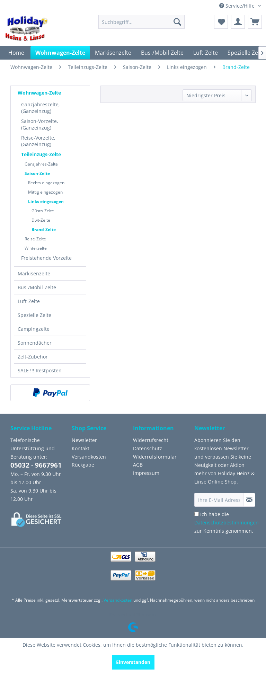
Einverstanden (133, 662)
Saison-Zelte (37, 173)
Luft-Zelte (29, 301)
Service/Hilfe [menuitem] (237, 5)
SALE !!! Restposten (40, 370)
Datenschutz (147, 448)
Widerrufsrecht (150, 440)
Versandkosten (89, 456)
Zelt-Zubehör (33, 356)
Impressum (146, 473)
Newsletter (84, 440)
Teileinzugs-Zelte (41, 154)
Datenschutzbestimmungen (226, 522)
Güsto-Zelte (43, 211)
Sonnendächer (35, 342)
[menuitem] (141, 22)
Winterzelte (36, 248)
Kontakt (80, 448)
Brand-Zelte (44, 229)
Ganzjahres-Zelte (41, 164)
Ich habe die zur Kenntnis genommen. (226, 522)
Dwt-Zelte (41, 220)
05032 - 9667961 (36, 465)
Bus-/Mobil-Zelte (37, 287)
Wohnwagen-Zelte (39, 92)
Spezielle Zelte (34, 315)
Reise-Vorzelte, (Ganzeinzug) (38, 141)
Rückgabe (83, 464)
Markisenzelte (34, 273)
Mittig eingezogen (45, 192)
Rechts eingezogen (46, 183)
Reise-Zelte (35, 239)
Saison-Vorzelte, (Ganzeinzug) (39, 124)
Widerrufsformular (155, 456)
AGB (138, 464)
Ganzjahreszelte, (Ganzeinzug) (40, 107)
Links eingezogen (46, 201)
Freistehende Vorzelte (46, 258)
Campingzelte (34, 329)
